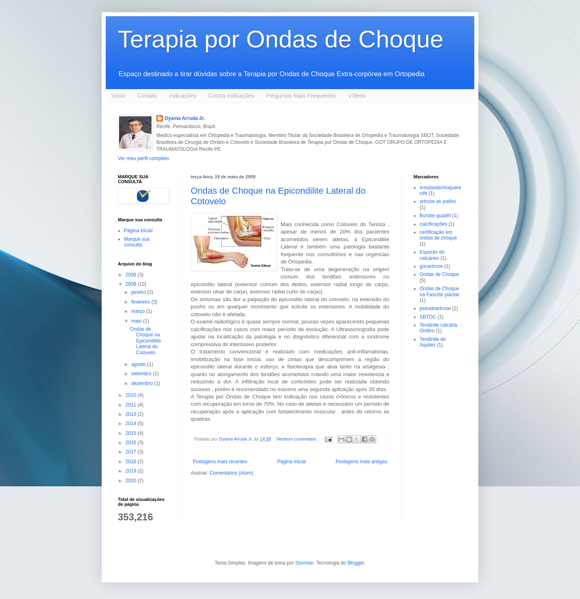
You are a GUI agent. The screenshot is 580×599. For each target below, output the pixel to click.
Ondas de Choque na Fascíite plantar (440, 291)
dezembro (142, 383)
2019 (132, 471)
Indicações (182, 95)
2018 (132, 461)
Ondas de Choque (439, 274)
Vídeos (357, 95)
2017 (132, 452)
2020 (132, 480)
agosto (139, 364)
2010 (132, 395)
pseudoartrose (435, 308)
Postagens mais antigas (361, 461)
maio (137, 321)
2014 (132, 423)
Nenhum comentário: (297, 438)
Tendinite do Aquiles (433, 342)
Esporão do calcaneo (432, 255)
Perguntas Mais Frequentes (301, 95)
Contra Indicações (231, 95)
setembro (142, 374)
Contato (147, 95)
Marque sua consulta (136, 242)
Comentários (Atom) (231, 473)
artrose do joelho (438, 201)
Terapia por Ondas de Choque (281, 39)
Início (118, 95)
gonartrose (431, 266)
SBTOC (428, 317)
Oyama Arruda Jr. (184, 118)
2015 (132, 433)
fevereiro (141, 302)
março (138, 311)
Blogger (356, 563)
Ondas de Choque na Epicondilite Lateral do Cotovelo (145, 340)
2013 (132, 414)
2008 (132, 275)
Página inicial (291, 461)
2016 (132, 442)
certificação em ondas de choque (438, 235)
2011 (132, 405)
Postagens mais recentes (220, 461)
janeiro (139, 292)
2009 (132, 284)
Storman (304, 563)
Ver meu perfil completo (143, 158)
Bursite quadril (435, 215)
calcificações (433, 224)
